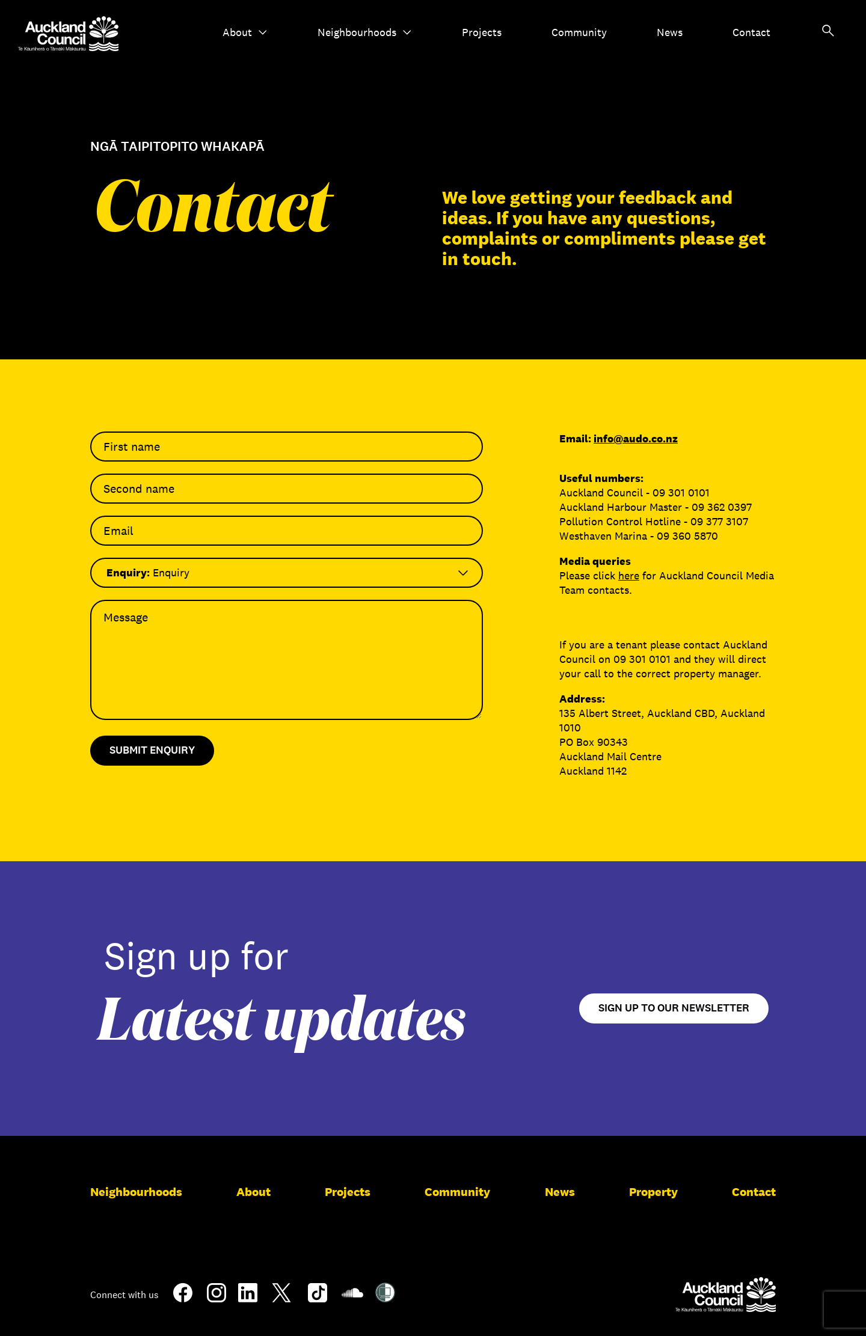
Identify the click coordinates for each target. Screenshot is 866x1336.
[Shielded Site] (385, 1297)
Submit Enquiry (152, 750)
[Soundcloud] (352, 1299)
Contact (751, 32)
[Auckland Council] (725, 1294)
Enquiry (147, 572)
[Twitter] (281, 1300)
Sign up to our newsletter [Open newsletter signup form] (673, 1008)
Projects (482, 32)
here (628, 575)
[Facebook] (183, 1300)
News (670, 32)
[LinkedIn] (247, 1297)
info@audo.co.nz (636, 438)
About (245, 32)
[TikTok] (318, 1300)
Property (653, 1192)
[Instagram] (216, 1297)
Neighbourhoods (365, 32)
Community (579, 32)
